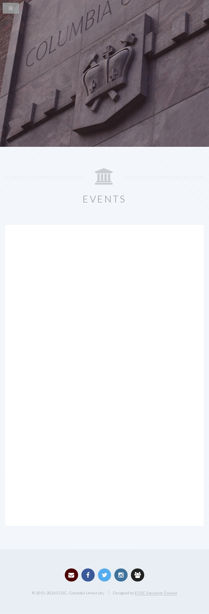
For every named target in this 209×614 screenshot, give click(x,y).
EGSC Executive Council (156, 593)
